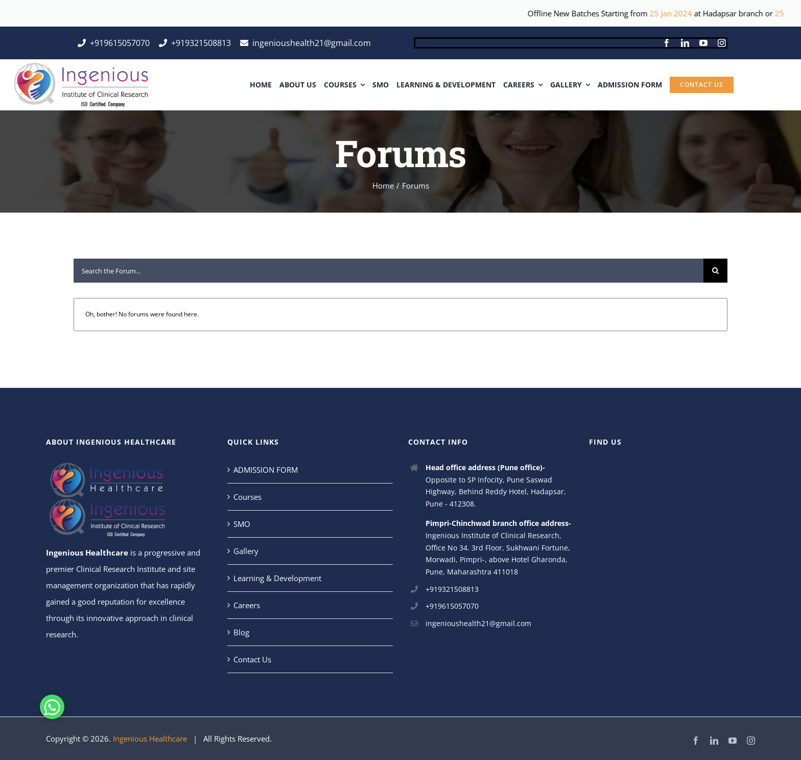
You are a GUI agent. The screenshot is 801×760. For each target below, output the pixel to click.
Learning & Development (277, 578)
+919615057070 (452, 606)
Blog (241, 632)
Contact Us (252, 659)
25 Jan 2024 (693, 13)
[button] (54, 708)
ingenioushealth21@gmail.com (478, 623)
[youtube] (703, 43)
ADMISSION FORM (265, 470)
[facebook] (667, 43)
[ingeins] (80, 66)
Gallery (245, 551)
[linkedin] (685, 43)
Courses (247, 497)
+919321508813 (452, 589)
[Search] (715, 271)
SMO (241, 524)
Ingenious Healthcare (87, 552)
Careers (246, 605)
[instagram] (722, 43)
